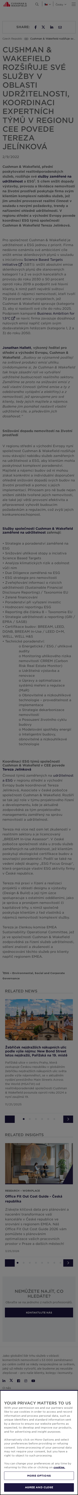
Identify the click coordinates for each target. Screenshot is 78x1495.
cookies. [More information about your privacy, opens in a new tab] (59, 1467)
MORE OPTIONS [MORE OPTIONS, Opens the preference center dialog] (39, 1475)
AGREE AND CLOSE (39, 1487)
